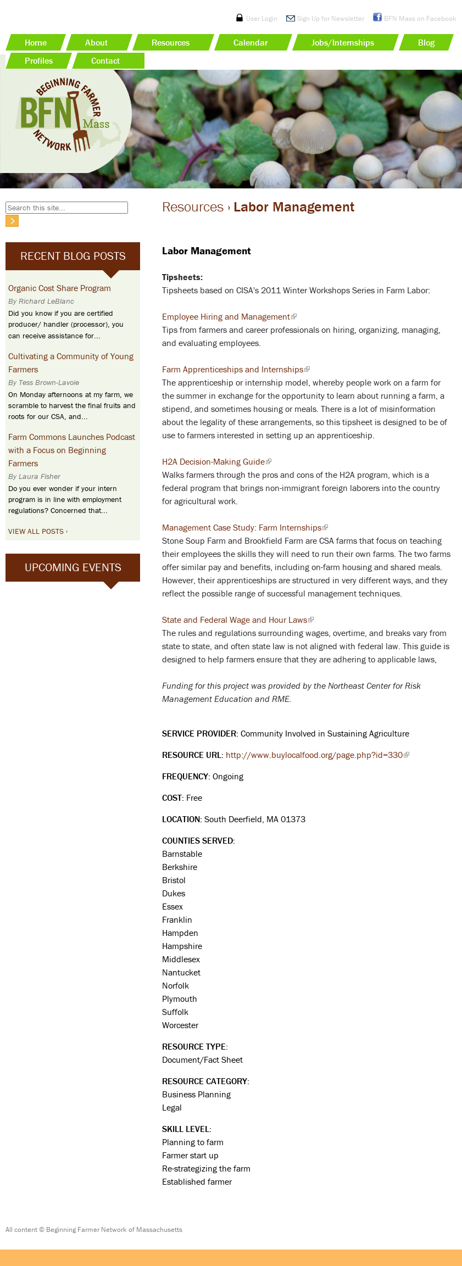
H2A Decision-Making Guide (216, 461)
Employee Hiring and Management (229, 316)
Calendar (250, 42)
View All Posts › (38, 531)
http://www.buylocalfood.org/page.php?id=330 (317, 754)
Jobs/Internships (342, 42)
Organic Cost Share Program (59, 287)
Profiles (39, 60)
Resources (171, 42)
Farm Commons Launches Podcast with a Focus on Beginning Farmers (71, 450)
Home (36, 42)
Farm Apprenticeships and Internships (236, 369)
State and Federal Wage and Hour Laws (238, 619)
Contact (105, 60)
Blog (426, 42)
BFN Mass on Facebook (420, 18)
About (96, 42)
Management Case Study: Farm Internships (245, 527)
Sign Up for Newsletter (330, 18)
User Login (261, 18)
